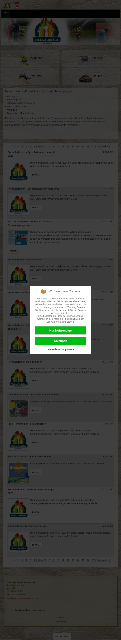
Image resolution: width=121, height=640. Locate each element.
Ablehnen (60, 341)
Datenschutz (53, 349)
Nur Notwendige (60, 330)
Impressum (69, 349)
